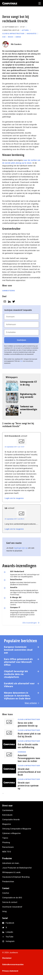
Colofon (5, 893)
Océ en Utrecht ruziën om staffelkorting (28, 746)
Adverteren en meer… (11, 863)
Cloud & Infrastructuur (13, 33)
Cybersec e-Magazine (11, 833)
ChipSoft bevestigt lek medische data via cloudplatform (16, 674)
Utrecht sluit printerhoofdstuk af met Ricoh (29, 771)
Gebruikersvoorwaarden (13, 964)
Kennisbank (7, 815)
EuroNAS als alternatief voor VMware (19, 685)
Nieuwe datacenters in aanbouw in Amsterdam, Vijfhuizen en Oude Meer (17, 695)
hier (21, 361)
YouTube (9, 937)
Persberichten (8, 881)
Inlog (4, 911)
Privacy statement (10, 971)
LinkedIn (9, 932)
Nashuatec (32, 33)
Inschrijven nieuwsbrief (12, 907)
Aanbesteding (8, 291)
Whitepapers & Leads (11, 872)
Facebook (10, 923)
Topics (5, 838)
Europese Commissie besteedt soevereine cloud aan (18, 650)
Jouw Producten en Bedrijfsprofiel (17, 868)
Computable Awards (11, 819)
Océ (4, 37)
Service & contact (9, 902)
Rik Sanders (16, 44)
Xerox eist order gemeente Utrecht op (28, 724)
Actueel (25, 30)
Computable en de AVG (12, 898)
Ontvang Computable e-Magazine (16, 829)
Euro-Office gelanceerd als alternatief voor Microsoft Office (18, 662)
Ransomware (8, 847)
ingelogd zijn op (21, 548)
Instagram (10, 941)
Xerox (18, 37)
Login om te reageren (14, 498)
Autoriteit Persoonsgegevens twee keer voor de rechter (29, 758)
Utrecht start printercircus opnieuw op (28, 785)
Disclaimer (7, 958)
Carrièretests (7, 810)
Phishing (6, 842)
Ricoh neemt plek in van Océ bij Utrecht (29, 735)
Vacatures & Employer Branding (16, 877)
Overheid (22, 752)
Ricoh (10, 37)
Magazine (6, 824)
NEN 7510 (6, 852)
